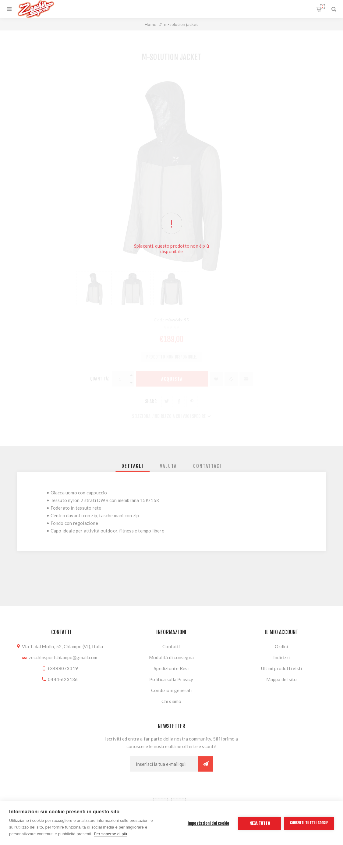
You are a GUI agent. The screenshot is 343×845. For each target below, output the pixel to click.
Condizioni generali (171, 690)
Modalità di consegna (171, 657)
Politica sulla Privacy (171, 679)
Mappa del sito (281, 679)
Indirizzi (281, 657)
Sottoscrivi (205, 764)
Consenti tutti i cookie (309, 823)
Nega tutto (259, 823)
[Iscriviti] (164, 764)
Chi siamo (171, 701)
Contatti (171, 646)
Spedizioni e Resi (171, 668)
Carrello (322, 6)
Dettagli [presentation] (132, 466)
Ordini (281, 646)
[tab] (132, 466)
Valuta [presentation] (168, 466)
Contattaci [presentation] (207, 466)
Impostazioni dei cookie (208, 823)
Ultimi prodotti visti (281, 668)
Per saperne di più (110, 834)
